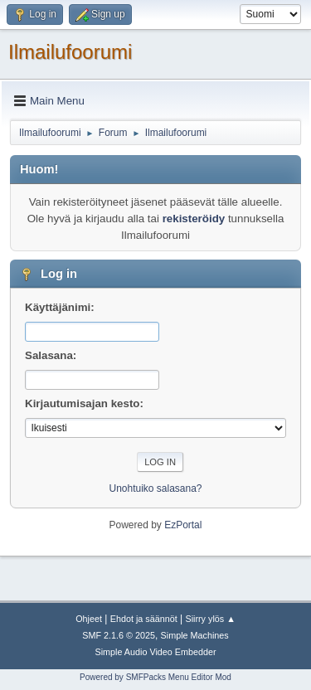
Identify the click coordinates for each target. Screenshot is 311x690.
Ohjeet (88, 619)
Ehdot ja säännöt (143, 619)
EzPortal (183, 525)
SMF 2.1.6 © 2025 (118, 635)
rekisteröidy (194, 218)
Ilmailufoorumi (70, 52)
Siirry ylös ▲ (210, 619)
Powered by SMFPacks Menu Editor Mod (155, 677)
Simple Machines (195, 635)
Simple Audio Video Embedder (155, 652)
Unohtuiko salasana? (155, 488)
